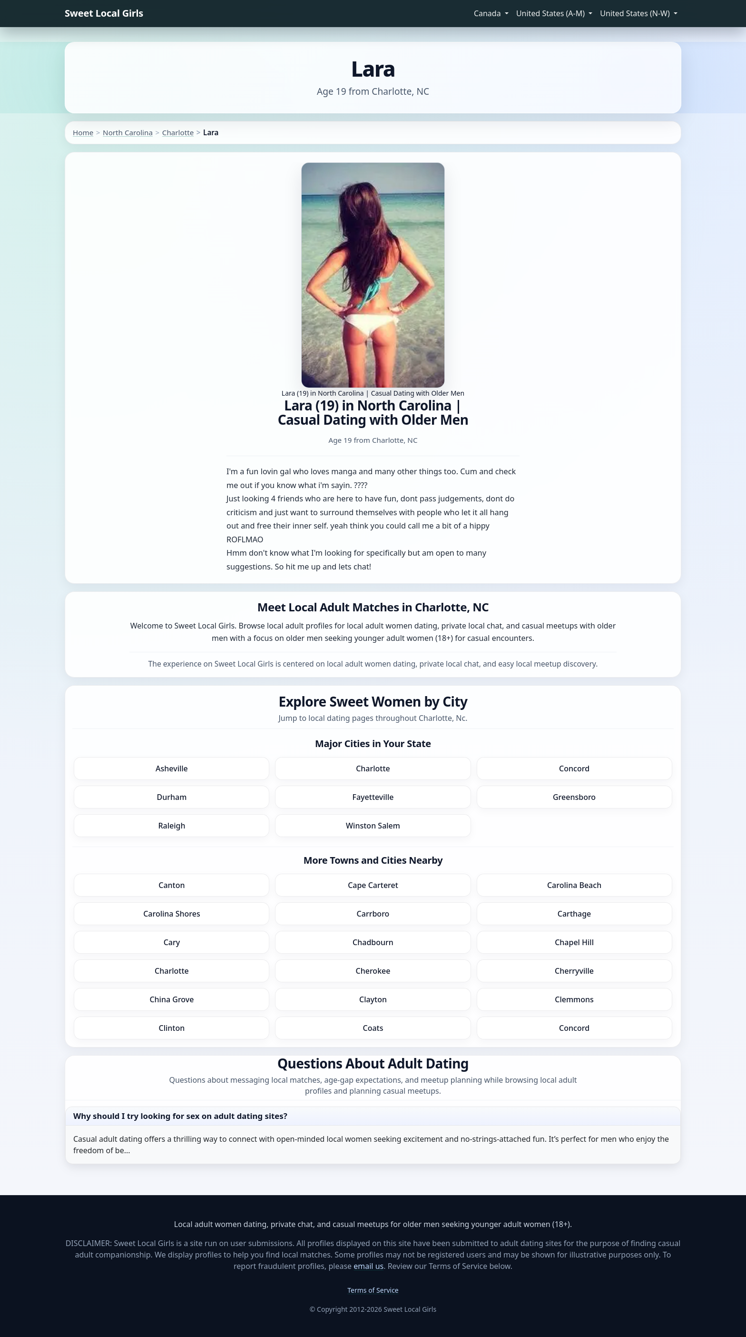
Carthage (574, 913)
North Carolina (128, 132)
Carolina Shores (171, 913)
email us (368, 1266)
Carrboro (373, 913)
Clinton (172, 1028)
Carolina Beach (574, 885)
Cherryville (574, 971)
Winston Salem (373, 825)
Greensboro (574, 797)
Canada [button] (488, 13)
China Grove (171, 999)
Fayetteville (373, 797)
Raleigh (171, 825)
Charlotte (178, 132)
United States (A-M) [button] (551, 13)
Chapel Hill (574, 942)
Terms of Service (373, 1290)
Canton (171, 885)
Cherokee (373, 971)
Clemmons (574, 999)
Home (83, 132)
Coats (373, 1028)
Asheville (172, 768)
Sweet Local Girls (104, 13)
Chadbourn (373, 942)
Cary (172, 942)
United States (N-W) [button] (636, 13)
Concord (574, 768)
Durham (171, 797)
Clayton (373, 999)
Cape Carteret (373, 885)
